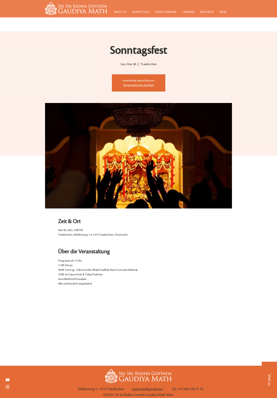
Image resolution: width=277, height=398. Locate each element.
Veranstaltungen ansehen (138, 85)
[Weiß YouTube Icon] (7, 379)
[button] (269, 380)
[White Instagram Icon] (7, 386)
